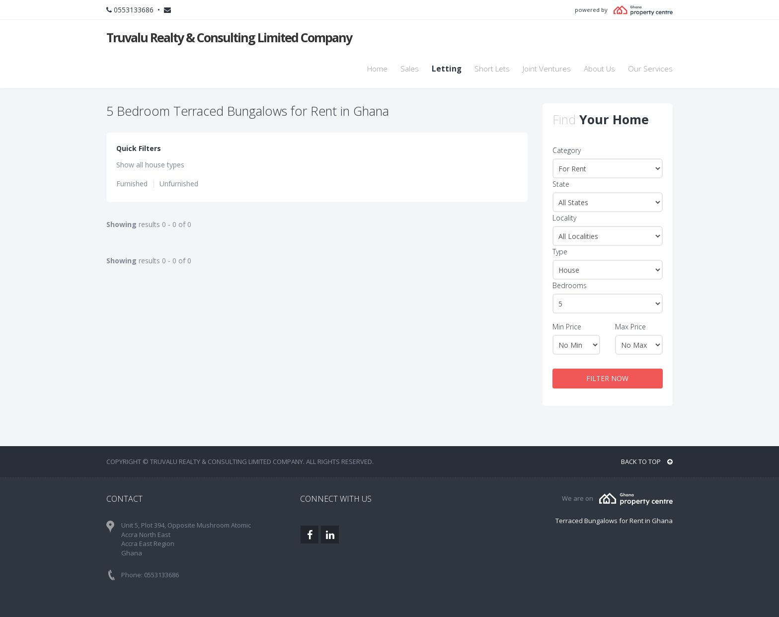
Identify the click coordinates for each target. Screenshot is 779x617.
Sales (409, 69)
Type (559, 251)
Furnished (132, 183)
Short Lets (492, 69)
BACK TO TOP (647, 461)
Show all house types (150, 164)
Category (566, 150)
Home (377, 69)
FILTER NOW (607, 378)
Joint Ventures (547, 69)
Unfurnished (178, 183)
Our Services (650, 69)
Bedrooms (569, 285)
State (560, 184)
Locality (564, 218)
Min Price (566, 326)
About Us (599, 69)
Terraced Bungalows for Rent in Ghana (614, 520)
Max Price (630, 326)
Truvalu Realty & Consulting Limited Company (229, 37)
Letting (447, 69)
